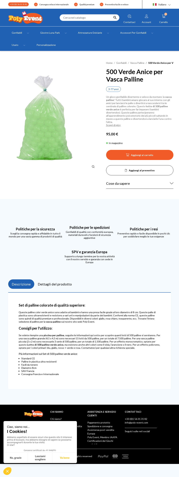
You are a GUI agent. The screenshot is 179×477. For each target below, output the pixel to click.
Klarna (90, 451)
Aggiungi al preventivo (142, 170)
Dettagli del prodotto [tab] (55, 284)
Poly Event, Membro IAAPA (102, 437)
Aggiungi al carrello (139, 156)
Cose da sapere (118, 183)
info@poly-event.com (136, 422)
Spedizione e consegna (99, 426)
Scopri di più (112, 125)
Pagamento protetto (98, 422)
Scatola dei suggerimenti (100, 448)
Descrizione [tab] (21, 284)
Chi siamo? (56, 418)
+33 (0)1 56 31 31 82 (18, 4)
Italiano (159, 4)
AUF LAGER (94, 455)
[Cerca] (89, 17)
